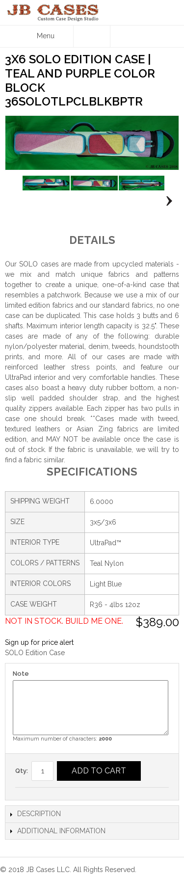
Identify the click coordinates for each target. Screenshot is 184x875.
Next (166, 201)
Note (21, 673)
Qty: (21, 770)
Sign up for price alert (39, 642)
